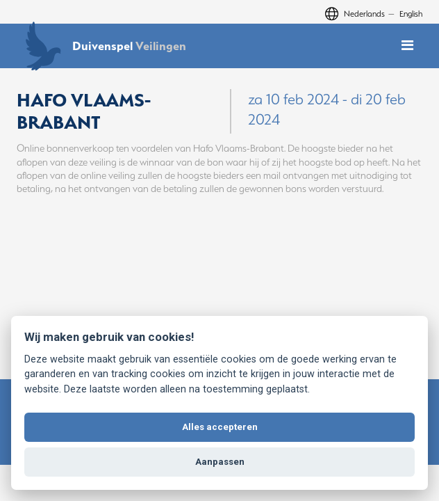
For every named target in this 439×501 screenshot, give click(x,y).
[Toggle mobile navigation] (407, 45)
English (410, 13)
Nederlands (364, 13)
